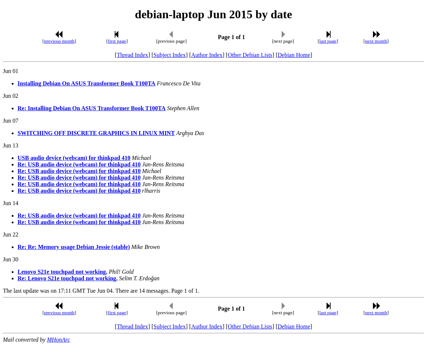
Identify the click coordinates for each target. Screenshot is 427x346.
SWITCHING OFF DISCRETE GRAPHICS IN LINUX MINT (96, 133)
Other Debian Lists (250, 55)
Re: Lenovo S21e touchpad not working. (68, 278)
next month (376, 41)
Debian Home (294, 55)
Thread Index (132, 55)
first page (117, 41)
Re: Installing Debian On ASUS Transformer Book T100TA (91, 108)
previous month (59, 41)
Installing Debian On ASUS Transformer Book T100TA (86, 83)
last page (327, 41)
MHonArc (58, 340)
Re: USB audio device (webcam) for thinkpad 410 (79, 164)
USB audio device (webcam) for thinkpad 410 (74, 158)
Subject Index (169, 55)
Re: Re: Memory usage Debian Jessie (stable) (74, 247)
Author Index (206, 55)
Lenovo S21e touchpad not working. (62, 272)
